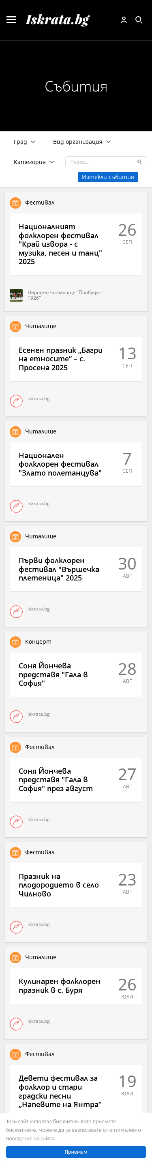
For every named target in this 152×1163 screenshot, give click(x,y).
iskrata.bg (30, 401)
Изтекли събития (108, 177)
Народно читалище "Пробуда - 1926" (56, 295)
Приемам (76, 1151)
